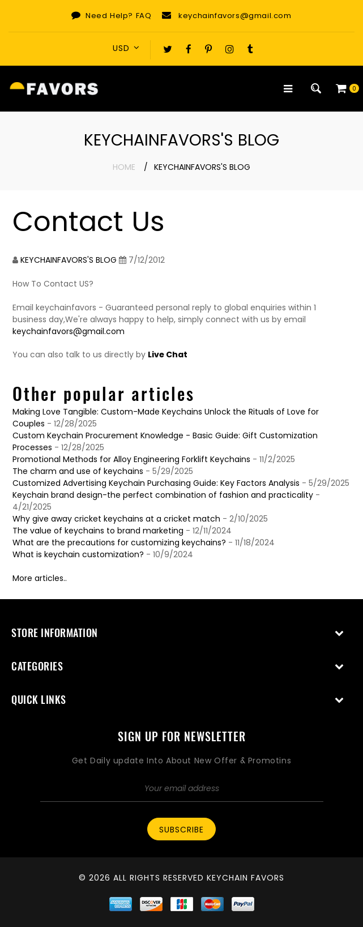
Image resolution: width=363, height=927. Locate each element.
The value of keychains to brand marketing (97, 530)
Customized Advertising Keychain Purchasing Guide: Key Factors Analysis (156, 483)
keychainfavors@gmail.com (234, 15)
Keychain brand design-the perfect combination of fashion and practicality (162, 495)
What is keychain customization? (78, 554)
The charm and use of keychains (77, 471)
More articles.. (39, 578)
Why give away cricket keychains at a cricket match (116, 518)
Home (124, 167)
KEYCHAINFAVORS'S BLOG (68, 260)
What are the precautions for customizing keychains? (119, 542)
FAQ (144, 15)
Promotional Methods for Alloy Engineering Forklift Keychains (131, 459)
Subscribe (181, 829)
